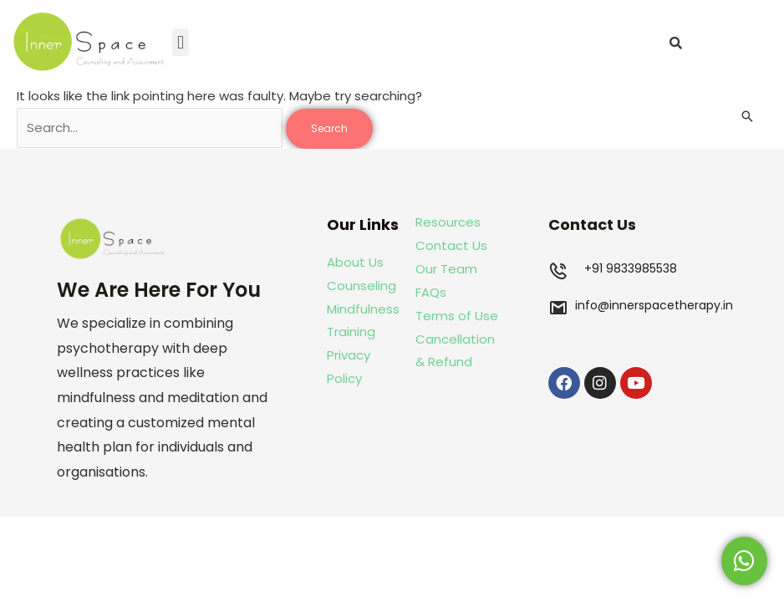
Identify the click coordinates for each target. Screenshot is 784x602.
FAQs (430, 292)
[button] (180, 42)
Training (353, 331)
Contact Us (451, 245)
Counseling (361, 285)
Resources (448, 222)
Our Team (446, 269)
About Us (355, 262)
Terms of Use (456, 315)
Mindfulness (363, 309)
